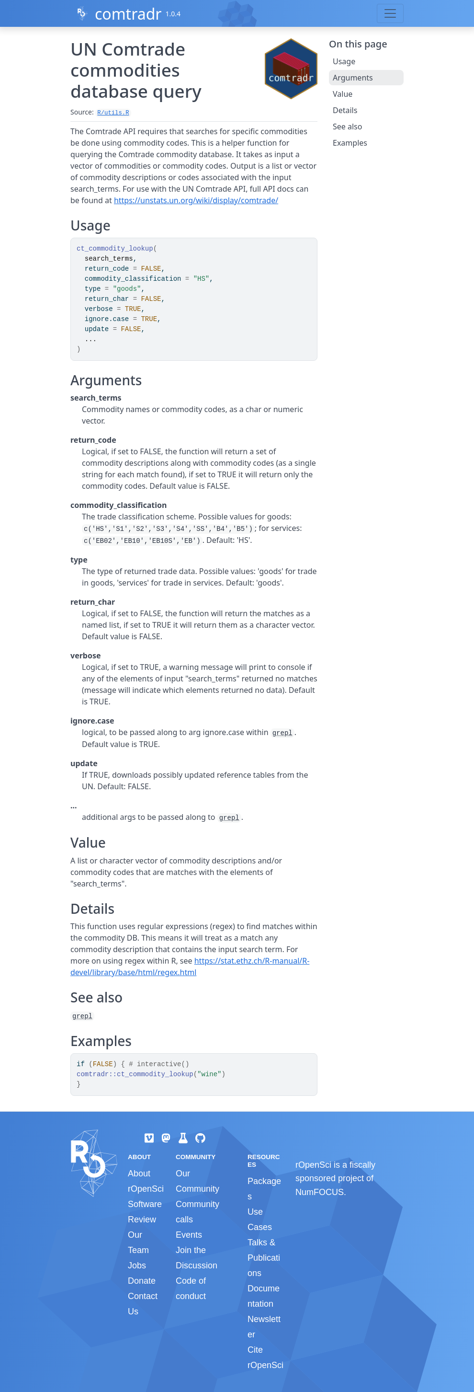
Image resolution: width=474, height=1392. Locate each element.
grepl (282, 733)
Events (189, 1235)
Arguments (353, 77)
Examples (350, 143)
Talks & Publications (264, 1258)
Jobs (137, 1265)
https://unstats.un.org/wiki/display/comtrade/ (196, 200)
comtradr (128, 13)
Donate (142, 1281)
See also (347, 126)
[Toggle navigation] (390, 13)
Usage (344, 61)
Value (342, 94)
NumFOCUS (319, 1192)
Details (345, 110)
